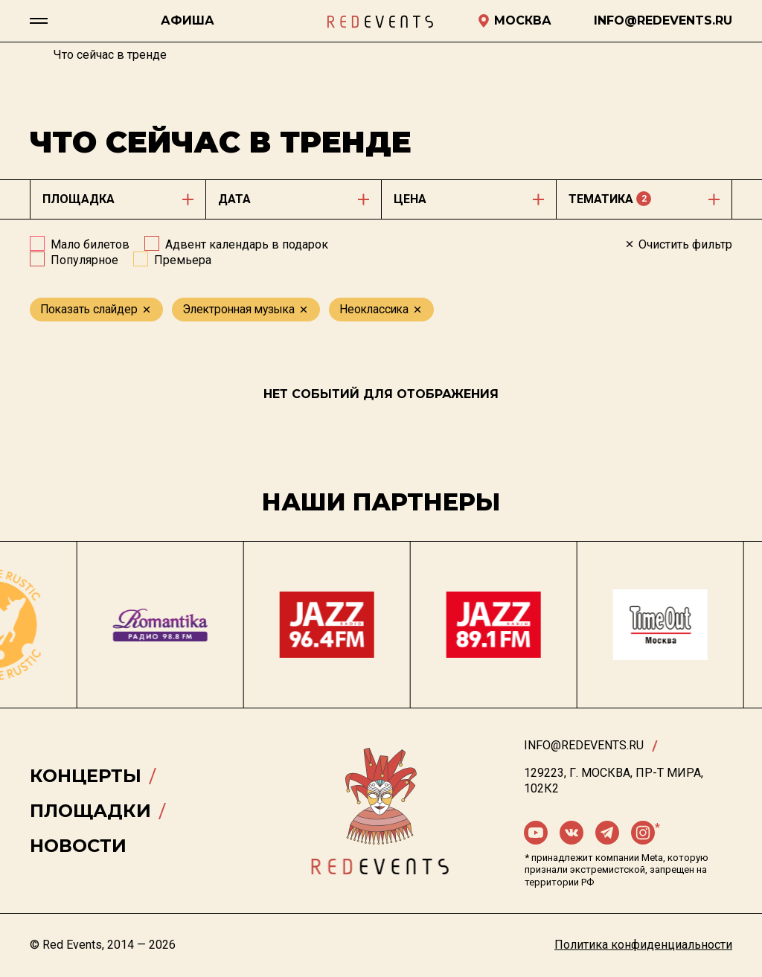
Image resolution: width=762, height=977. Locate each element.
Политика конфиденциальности (643, 945)
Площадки (90, 810)
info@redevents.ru (584, 745)
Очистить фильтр (678, 244)
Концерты (85, 776)
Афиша (187, 20)
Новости (78, 845)
